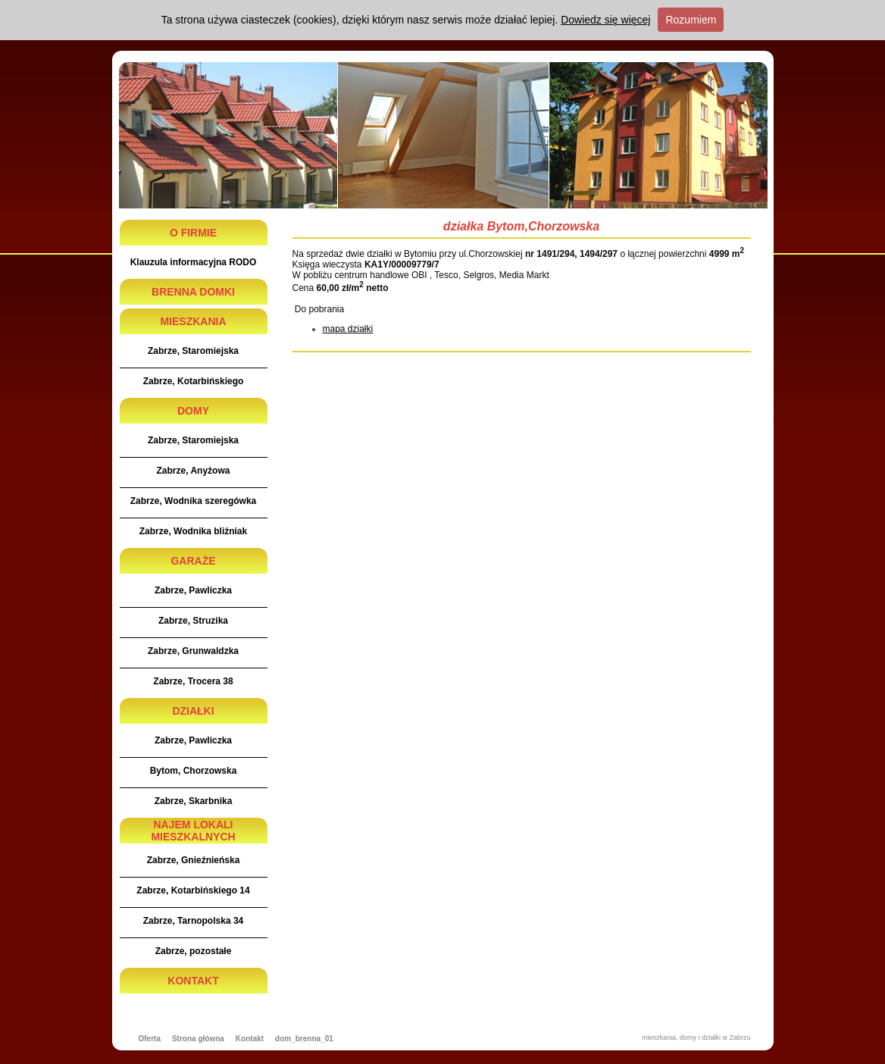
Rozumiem (690, 20)
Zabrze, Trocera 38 (193, 681)
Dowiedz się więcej (605, 20)
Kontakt (250, 1038)
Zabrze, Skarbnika (194, 801)
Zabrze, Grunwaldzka (193, 651)
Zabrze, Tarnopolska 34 (193, 920)
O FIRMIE (193, 233)
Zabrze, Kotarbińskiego (193, 381)
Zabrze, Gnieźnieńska (193, 860)
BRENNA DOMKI (193, 292)
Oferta (150, 1038)
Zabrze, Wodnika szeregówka (193, 501)
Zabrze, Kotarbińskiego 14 (192, 890)
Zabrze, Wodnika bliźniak (193, 531)
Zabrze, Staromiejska (193, 351)
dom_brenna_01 (304, 1038)
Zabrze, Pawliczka (193, 590)
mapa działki (348, 329)
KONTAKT (192, 981)
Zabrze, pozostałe (193, 951)
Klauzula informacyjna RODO (193, 262)
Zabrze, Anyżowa (193, 470)
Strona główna (198, 1038)
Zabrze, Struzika (193, 620)
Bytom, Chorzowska (193, 770)
